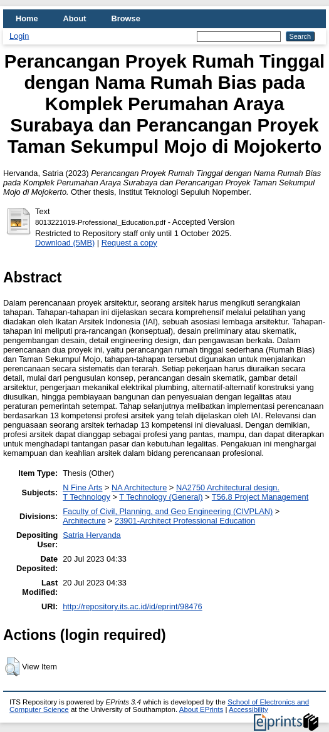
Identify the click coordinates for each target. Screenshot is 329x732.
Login (19, 36)
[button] (12, 666)
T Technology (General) (160, 497)
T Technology (86, 497)
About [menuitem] (74, 18)
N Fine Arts (82, 487)
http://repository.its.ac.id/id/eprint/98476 (132, 606)
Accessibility (248, 709)
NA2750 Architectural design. (227, 487)
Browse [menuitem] (126, 18)
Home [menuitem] (27, 18)
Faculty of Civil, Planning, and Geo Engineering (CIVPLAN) (168, 511)
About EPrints (201, 709)
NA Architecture (139, 487)
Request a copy (129, 242)
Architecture (84, 520)
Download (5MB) (65, 242)
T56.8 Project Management (260, 497)
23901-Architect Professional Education (185, 520)
